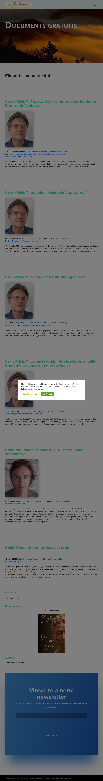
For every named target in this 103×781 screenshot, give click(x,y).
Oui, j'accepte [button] (48, 394)
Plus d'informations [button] (30, 394)
